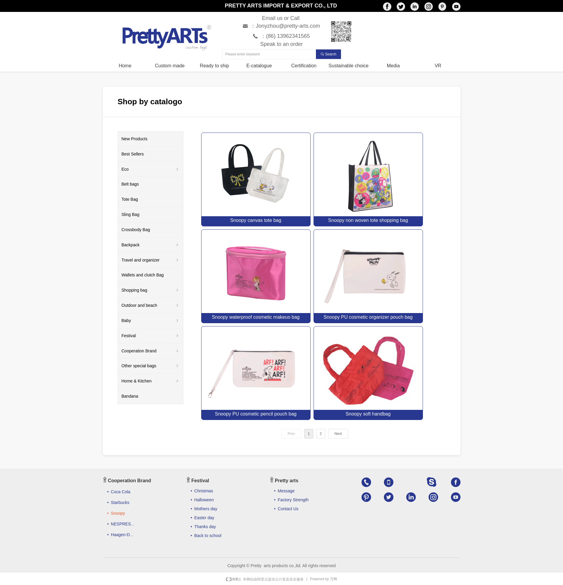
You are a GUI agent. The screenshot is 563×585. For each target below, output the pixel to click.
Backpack (150, 245)
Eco (150, 169)
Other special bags (150, 366)
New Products (135, 138)
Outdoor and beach (150, 305)
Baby (150, 321)
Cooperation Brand (150, 351)
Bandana (130, 396)
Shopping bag (150, 290)
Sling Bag (130, 214)
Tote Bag (130, 199)
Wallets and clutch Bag (143, 275)
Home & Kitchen (150, 381)
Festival (150, 336)
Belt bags (130, 184)
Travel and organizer (150, 260)
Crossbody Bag (136, 229)
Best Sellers (133, 154)
